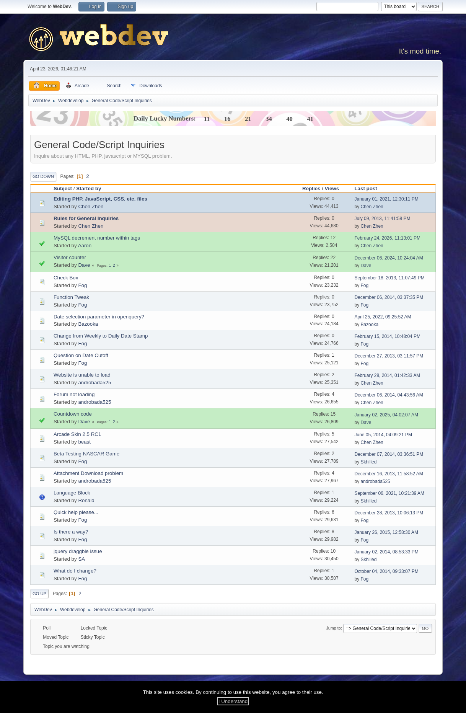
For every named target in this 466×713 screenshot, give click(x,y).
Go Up (39, 593)
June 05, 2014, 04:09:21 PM (383, 434)
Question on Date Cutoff (81, 355)
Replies (311, 188)
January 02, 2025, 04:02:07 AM (386, 415)
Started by (88, 188)
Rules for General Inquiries (86, 218)
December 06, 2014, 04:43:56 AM (388, 395)
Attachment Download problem (88, 473)
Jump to (333, 628)
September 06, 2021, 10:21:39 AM (389, 493)
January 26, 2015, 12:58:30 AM (386, 532)
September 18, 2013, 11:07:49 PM (389, 278)
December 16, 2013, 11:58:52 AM (388, 473)
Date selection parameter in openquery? (99, 317)
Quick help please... (76, 512)
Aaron (85, 245)
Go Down (43, 176)
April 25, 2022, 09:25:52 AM (382, 317)
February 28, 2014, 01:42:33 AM (387, 375)
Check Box (66, 278)
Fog (82, 285)
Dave (84, 265)
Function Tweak (71, 297)
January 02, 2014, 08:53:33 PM (386, 552)
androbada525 (94, 382)
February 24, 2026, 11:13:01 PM (387, 238)
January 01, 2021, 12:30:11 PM (386, 199)
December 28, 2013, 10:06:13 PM (388, 513)
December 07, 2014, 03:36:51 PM (388, 454)
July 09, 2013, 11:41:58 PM (382, 218)
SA (81, 559)
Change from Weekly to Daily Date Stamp (101, 336)
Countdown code (73, 414)
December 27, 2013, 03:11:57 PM (388, 356)
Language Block (72, 493)
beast (84, 442)
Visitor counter (70, 257)
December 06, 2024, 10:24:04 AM (388, 258)
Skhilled (368, 462)
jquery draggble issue (78, 551)
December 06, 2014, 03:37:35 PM (388, 297)
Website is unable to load (82, 375)
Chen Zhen (90, 206)
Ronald (86, 500)
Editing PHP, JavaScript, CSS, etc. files (100, 199)
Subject (63, 188)
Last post (365, 188)
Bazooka (88, 324)
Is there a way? (71, 532)
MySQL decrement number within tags (97, 238)
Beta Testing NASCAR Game (86, 454)
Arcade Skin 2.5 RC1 (77, 434)
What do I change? (75, 571)
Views (335, 188)
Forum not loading (74, 394)
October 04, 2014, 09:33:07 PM (386, 571)
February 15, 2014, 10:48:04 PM (387, 336)
